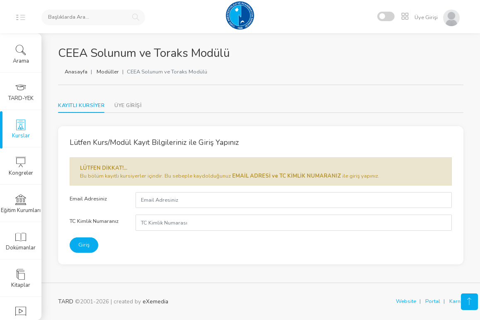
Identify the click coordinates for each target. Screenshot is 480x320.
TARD (65, 301)
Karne (456, 301)
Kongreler (21, 166)
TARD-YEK (21, 91)
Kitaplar (20, 278)
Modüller (108, 72)
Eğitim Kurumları (21, 203)
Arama (21, 54)
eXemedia (155, 301)
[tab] (127, 105)
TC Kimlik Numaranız (94, 221)
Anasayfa (76, 72)
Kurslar (21, 129)
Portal (432, 301)
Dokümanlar (21, 241)
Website (406, 301)
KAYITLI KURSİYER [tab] (81, 105)
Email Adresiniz (88, 199)
